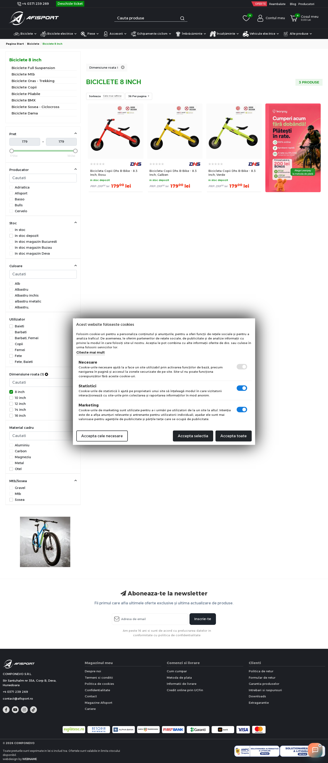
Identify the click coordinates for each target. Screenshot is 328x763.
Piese (89, 34)
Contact (91, 696)
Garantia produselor (264, 683)
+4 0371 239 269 (33, 4)
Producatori (306, 4)
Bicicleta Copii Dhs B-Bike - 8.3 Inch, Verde (232, 172)
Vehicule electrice (261, 34)
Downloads (257, 696)
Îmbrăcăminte (190, 34)
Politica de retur (261, 671)
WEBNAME (29, 759)
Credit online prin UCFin (185, 690)
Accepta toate (233, 436)
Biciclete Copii (24, 87)
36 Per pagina (137, 96)
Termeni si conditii (99, 677)
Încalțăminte (224, 34)
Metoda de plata (179, 677)
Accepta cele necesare (102, 436)
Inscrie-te (202, 619)
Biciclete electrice (58, 34)
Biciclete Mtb (23, 74)
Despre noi (93, 671)
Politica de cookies (99, 683)
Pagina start (15, 43)
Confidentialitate (97, 690)
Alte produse (297, 34)
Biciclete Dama (25, 113)
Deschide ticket (70, 4)
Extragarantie (259, 702)
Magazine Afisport (98, 702)
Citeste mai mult (90, 352)
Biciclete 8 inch (25, 59)
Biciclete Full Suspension (33, 68)
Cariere (90, 709)
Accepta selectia (193, 436)
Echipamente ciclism (150, 34)
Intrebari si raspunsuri (265, 690)
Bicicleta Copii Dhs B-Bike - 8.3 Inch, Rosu (113, 172)
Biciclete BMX (24, 100)
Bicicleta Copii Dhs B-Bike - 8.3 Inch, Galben (173, 172)
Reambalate (277, 4)
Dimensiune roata (103, 67)
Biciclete (25, 34)
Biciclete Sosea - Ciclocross (35, 107)
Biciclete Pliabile (26, 94)
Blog (293, 4)
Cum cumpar (177, 671)
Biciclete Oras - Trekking (33, 81)
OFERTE (260, 3)
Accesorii (114, 34)
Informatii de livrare (181, 683)
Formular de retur (262, 677)
